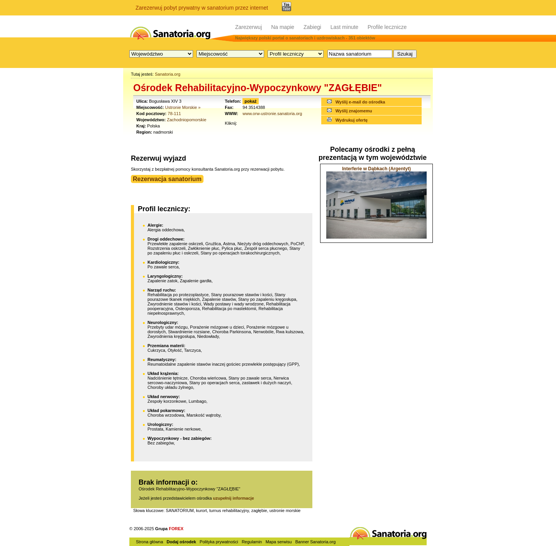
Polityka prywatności (219, 541)
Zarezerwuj (248, 27)
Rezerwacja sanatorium (167, 179)
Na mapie (282, 27)
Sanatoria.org (167, 74)
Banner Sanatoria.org (315, 541)
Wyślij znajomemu (354, 111)
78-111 (174, 113)
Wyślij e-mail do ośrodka (360, 102)
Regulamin (252, 541)
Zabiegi (312, 27)
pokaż (250, 101)
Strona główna (149, 541)
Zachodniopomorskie (186, 119)
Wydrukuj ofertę (352, 120)
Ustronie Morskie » (183, 107)
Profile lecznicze (387, 27)
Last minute (344, 27)
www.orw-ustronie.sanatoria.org (272, 113)
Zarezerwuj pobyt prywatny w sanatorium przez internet (202, 8)
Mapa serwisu (279, 541)
